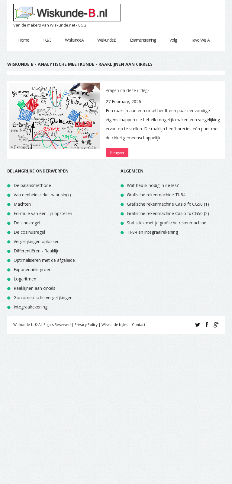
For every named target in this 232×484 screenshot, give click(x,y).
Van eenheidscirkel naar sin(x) (42, 195)
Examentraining (143, 40)
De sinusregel (27, 223)
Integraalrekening (30, 307)
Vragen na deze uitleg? (127, 90)
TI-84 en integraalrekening (152, 232)
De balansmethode (32, 185)
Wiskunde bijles (115, 324)
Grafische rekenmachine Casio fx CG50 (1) (168, 204)
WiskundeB (106, 40)
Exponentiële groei (32, 269)
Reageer (117, 152)
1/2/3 (47, 40)
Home (23, 40)
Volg (173, 40)
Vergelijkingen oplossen (37, 241)
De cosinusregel (29, 232)
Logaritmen (25, 279)
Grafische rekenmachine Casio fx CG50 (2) (168, 213)
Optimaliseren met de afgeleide (44, 260)
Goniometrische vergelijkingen (43, 297)
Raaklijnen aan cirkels (34, 288)
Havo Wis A (200, 40)
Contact (138, 324)
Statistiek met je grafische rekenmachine (166, 223)
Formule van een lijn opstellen (43, 213)
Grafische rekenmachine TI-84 (156, 195)
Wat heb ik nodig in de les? (153, 185)
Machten (22, 204)
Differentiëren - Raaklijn (37, 251)
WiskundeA (74, 40)
